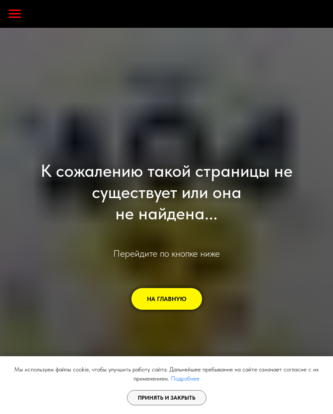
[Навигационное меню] (15, 14)
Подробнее (185, 378)
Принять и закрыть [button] (167, 397)
